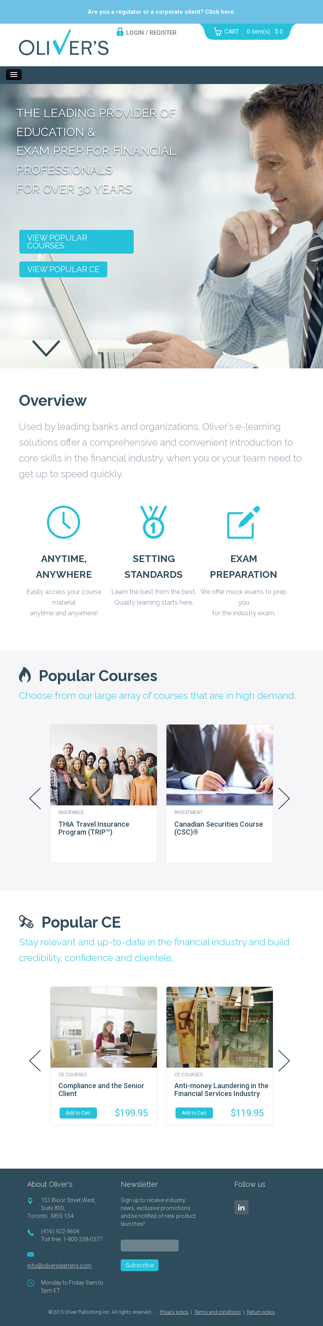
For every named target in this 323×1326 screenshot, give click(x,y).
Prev (34, 798)
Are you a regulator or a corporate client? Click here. (161, 11)
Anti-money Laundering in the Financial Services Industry (221, 1089)
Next (284, 798)
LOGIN (135, 32)
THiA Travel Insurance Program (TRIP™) (93, 828)
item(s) (265, 31)
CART (231, 31)
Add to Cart (78, 1113)
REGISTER (163, 32)
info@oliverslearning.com (59, 1266)
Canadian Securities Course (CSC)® (218, 828)
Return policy (261, 1312)
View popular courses (57, 241)
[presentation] (181, 1286)
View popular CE (63, 269)
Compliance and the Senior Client (101, 1089)
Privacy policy (174, 1312)
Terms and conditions (217, 1312)
